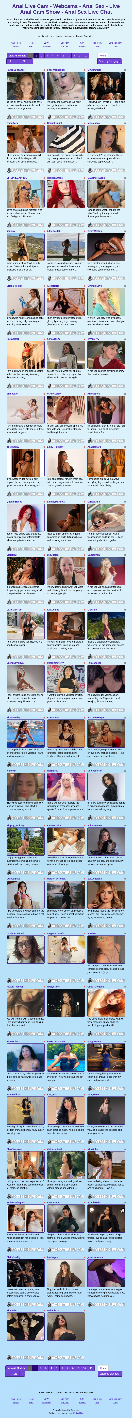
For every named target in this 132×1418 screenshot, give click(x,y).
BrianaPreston (14, 286)
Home (103, 55)
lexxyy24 (11, 770)
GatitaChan (93, 555)
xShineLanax (54, 393)
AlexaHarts (53, 286)
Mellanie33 (53, 1310)
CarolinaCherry (55, 663)
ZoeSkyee (52, 1257)
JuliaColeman (94, 825)
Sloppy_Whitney (16, 825)
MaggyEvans (94, 1041)
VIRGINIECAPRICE (17, 178)
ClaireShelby (14, 1257)
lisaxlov (11, 231)
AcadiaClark (94, 447)
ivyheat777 (93, 339)
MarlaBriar (52, 770)
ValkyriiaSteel (54, 1149)
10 (85, 55)
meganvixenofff (55, 933)
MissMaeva (93, 123)
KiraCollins (53, 609)
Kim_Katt (52, 1094)
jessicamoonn (95, 1257)
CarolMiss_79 (14, 609)
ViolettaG (12, 555)
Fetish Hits (78, 1413)
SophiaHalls (94, 1202)
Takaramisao (94, 663)
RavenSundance (16, 70)
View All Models (17, 55)
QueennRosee (14, 501)
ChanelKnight (54, 123)
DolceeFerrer (94, 770)
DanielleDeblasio (16, 933)
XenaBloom (53, 339)
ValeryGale (53, 1202)
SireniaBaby (13, 717)
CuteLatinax (13, 878)
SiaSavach (12, 393)
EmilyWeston (94, 231)
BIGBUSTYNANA (56, 1041)
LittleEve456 (54, 231)
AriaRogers (93, 393)
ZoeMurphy (13, 447)
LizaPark (92, 609)
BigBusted (53, 555)
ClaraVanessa (14, 1149)
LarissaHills (93, 501)
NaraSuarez (13, 339)
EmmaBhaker (54, 825)
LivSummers (94, 70)
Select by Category (109, 61)
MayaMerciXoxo (96, 178)
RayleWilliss (13, 1094)
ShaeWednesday (56, 70)
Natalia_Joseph (15, 986)
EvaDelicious (94, 878)
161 (23, 61)
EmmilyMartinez (56, 501)
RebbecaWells (55, 178)
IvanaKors (12, 123)
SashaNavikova (15, 663)
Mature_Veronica (56, 878)
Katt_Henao (93, 1094)
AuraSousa (53, 717)
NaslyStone (53, 986)
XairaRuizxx (13, 1041)
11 (10, 61)
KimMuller (93, 1149)
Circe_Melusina (95, 986)
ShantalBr (12, 1310)
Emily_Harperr (55, 447)
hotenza (91, 933)
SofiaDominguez (16, 1202)
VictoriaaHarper (96, 717)
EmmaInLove (94, 286)
